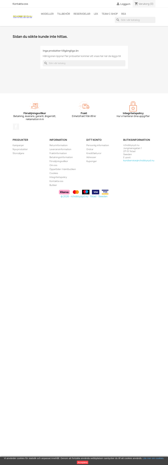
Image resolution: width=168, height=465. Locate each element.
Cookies (53, 173)
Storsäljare (18, 153)
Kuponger (91, 161)
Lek (96, 13)
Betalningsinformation (61, 157)
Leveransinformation (60, 149)
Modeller (47, 13)
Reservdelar (81, 13)
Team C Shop (110, 13)
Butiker (53, 185)
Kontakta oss (20, 4)
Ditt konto (94, 140)
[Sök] (135, 20)
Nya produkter (20, 149)
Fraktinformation (58, 153)
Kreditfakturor (93, 153)
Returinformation (58, 145)
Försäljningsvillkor (58, 161)
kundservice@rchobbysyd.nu (138, 160)
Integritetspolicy (58, 177)
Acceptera (82, 462)
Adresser (91, 157)
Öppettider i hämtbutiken (62, 169)
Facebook (16, 127)
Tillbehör (63, 13)
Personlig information (97, 145)
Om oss (53, 165)
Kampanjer (18, 145)
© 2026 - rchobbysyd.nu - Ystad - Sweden (84, 196)
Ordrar (89, 149)
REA (123, 13)
